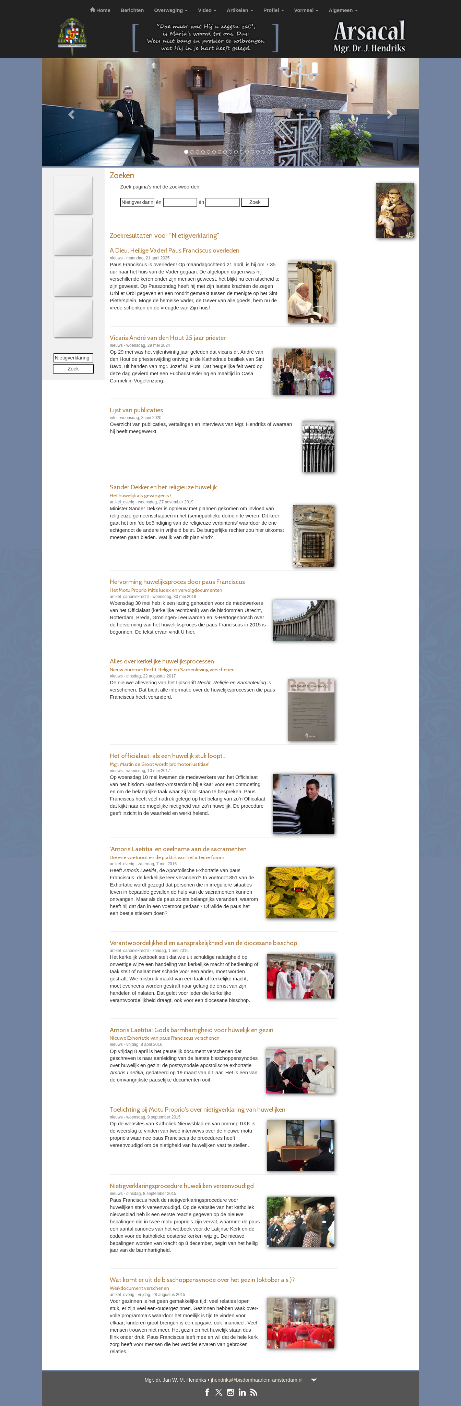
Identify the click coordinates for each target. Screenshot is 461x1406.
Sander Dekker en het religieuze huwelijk (163, 487)
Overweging (171, 10)
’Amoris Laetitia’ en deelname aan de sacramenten (178, 849)
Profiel (273, 10)
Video (207, 10)
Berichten (132, 10)
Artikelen (240, 10)
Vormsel (306, 10)
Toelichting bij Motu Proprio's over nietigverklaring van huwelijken (197, 1109)
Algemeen (343, 10)
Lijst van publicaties (136, 410)
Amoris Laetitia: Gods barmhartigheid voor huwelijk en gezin (191, 1030)
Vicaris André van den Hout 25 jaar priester (168, 338)
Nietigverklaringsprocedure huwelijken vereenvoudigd (182, 1186)
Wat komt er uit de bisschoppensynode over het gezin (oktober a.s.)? (202, 1280)
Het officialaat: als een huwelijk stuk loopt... (168, 756)
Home (100, 10)
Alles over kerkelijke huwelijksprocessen (162, 661)
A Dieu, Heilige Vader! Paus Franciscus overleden (174, 250)
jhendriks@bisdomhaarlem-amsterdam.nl (257, 1380)
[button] (70, 112)
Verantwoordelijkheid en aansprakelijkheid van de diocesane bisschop (203, 943)
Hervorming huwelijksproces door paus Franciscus (177, 582)
